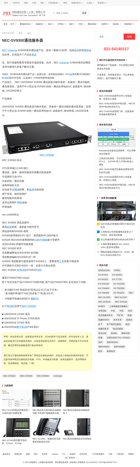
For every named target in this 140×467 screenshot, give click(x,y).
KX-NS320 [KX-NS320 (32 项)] (103, 279)
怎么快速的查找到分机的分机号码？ (118, 239)
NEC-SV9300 (47, 155)
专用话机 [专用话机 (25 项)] (102, 311)
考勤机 (131, 454)
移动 (76, 50)
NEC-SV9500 (43, 376)
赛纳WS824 (25, 24)
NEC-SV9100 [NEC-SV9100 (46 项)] (121, 302)
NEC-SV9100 (9, 376)
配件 (35, 298)
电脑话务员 (76, 3)
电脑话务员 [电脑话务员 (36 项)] (103, 329)
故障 (31, 189)
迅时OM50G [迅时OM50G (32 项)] (103, 347)
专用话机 (22, 270)
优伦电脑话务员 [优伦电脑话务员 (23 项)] (105, 315)
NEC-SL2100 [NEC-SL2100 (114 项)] (121, 297)
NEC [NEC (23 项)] (131, 293)
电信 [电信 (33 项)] (128, 324)
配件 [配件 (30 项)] (100, 351)
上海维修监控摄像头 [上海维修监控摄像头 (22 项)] (118, 306)
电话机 (116, 24)
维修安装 (18, 454)
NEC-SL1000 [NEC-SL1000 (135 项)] (104, 297)
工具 (61, 261)
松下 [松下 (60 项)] (100, 324)
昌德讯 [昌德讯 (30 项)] (129, 320)
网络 (86, 50)
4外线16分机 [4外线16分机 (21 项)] (104, 270)
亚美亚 (44, 454)
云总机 (89, 3)
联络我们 (101, 3)
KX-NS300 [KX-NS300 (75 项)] (117, 275)
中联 (80, 24)
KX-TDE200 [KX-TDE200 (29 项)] (119, 288)
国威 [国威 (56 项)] (130, 315)
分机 (36, 239)
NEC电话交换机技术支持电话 (77, 438)
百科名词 (83, 454)
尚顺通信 (81, 462)
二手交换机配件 (97, 454)
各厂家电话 (70, 458)
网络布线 (92, 24)
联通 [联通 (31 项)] (100, 338)
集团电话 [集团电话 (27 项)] (111, 351)
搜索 (84, 13)
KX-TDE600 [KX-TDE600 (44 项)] (103, 293)
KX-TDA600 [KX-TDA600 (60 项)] (103, 288)
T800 (6, 78)
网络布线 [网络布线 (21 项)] (125, 333)
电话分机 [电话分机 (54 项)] (102, 333)
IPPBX (61, 24)
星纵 (26, 3)
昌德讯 (72, 454)
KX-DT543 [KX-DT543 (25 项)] (103, 275)
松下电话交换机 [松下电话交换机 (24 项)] (114, 324)
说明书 (104, 24)
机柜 (9, 227)
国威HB (39, 24)
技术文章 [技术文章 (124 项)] (118, 320)
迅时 (42, 3)
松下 (12, 24)
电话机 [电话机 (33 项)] (114, 333)
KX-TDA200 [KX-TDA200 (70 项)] (119, 284)
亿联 (34, 3)
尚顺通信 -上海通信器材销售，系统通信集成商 (48, 462)
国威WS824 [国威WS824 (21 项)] (103, 320)
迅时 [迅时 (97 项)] (100, 342)
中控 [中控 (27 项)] (113, 311)
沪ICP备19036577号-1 (107, 462)
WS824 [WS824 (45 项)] (101, 306)
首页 (6, 3)
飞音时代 (16, 3)
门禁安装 (120, 454)
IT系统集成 (53, 3)
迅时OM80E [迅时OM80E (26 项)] (119, 347)
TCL (64, 454)
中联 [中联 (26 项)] (121, 311)
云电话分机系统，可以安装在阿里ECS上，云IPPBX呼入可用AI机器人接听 (116, 161)
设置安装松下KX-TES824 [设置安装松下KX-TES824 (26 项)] (118, 338)
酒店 (34, 54)
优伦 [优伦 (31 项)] (130, 311)
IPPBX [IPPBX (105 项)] (117, 270)
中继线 (43, 239)
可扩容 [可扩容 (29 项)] (120, 315)
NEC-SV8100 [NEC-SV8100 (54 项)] (104, 302)
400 (70, 74)
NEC (50, 24)
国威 (28, 454)
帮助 (65, 3)
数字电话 (21, 327)
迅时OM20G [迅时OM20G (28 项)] (112, 342)
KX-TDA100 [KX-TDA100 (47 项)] (103, 284)
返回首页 (6, 454)
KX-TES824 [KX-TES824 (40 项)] (119, 293)
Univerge (12, 50)
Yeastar (55, 454)
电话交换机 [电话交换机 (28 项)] (118, 329)
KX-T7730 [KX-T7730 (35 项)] (116, 279)
